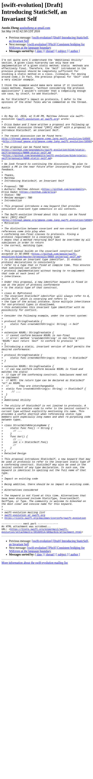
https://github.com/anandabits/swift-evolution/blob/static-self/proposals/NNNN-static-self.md (43, 170)
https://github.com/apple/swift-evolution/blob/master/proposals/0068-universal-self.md (40, 294)
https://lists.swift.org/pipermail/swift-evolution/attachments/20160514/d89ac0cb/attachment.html (41, 625)
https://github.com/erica (37, 219)
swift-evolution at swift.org (38, 131)
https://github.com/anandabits (63, 215)
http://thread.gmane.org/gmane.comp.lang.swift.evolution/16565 (45, 154)
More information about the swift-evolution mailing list (34, 657)
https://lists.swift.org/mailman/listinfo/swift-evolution (45, 610)
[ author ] (74, 51)
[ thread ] (49, 51)
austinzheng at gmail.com (35, 27)
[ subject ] (62, 51)
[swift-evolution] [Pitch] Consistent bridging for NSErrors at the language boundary (47, 46)
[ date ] (39, 51)
